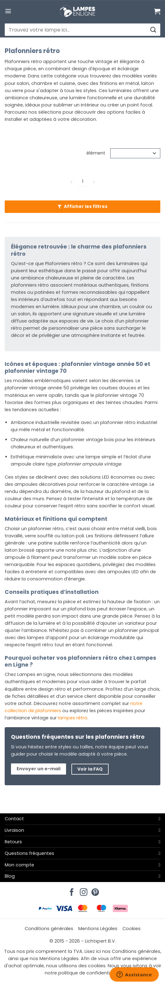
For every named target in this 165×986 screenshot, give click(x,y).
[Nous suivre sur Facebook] (71, 890)
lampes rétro (72, 718)
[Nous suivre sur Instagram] (83, 890)
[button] (8, 11)
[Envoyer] (153, 30)
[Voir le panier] (157, 11)
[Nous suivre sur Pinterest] (94, 890)
